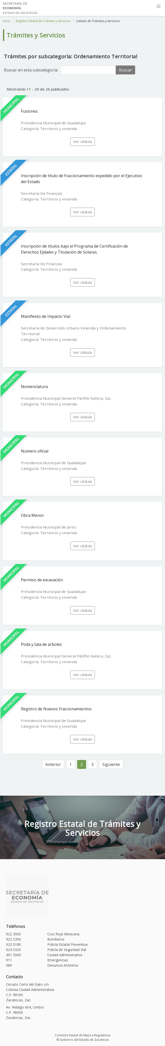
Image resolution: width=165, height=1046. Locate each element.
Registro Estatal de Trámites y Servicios (43, 21)
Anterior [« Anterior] (53, 764)
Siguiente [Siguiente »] (111, 764)
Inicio (6, 21)
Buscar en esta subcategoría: (31, 70)
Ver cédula (82, 141)
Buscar (125, 70)
